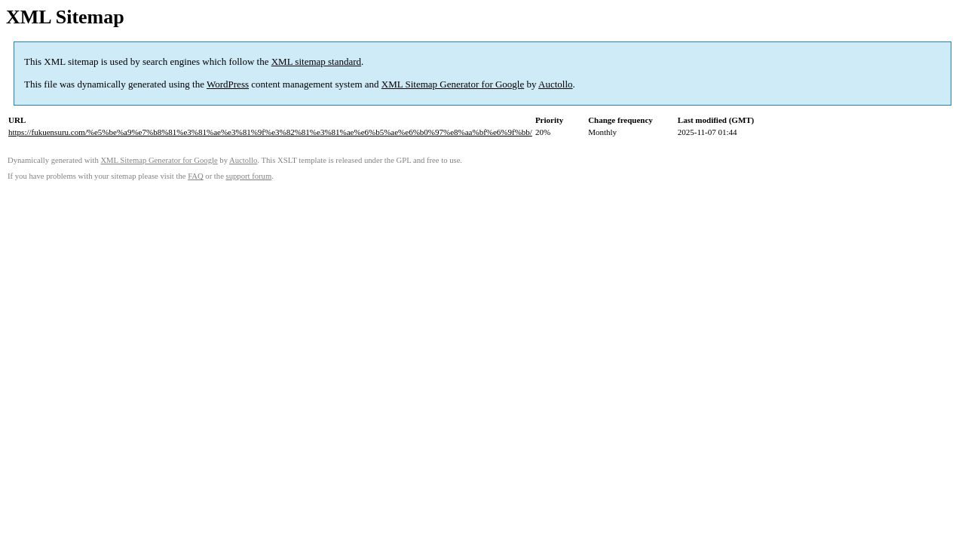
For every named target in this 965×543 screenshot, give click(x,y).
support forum (249, 176)
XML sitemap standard (316, 61)
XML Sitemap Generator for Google (452, 84)
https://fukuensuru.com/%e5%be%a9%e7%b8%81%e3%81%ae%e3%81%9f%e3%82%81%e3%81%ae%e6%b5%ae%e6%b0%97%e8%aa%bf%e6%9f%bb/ (270, 132)
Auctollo (555, 84)
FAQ (196, 176)
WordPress (228, 84)
